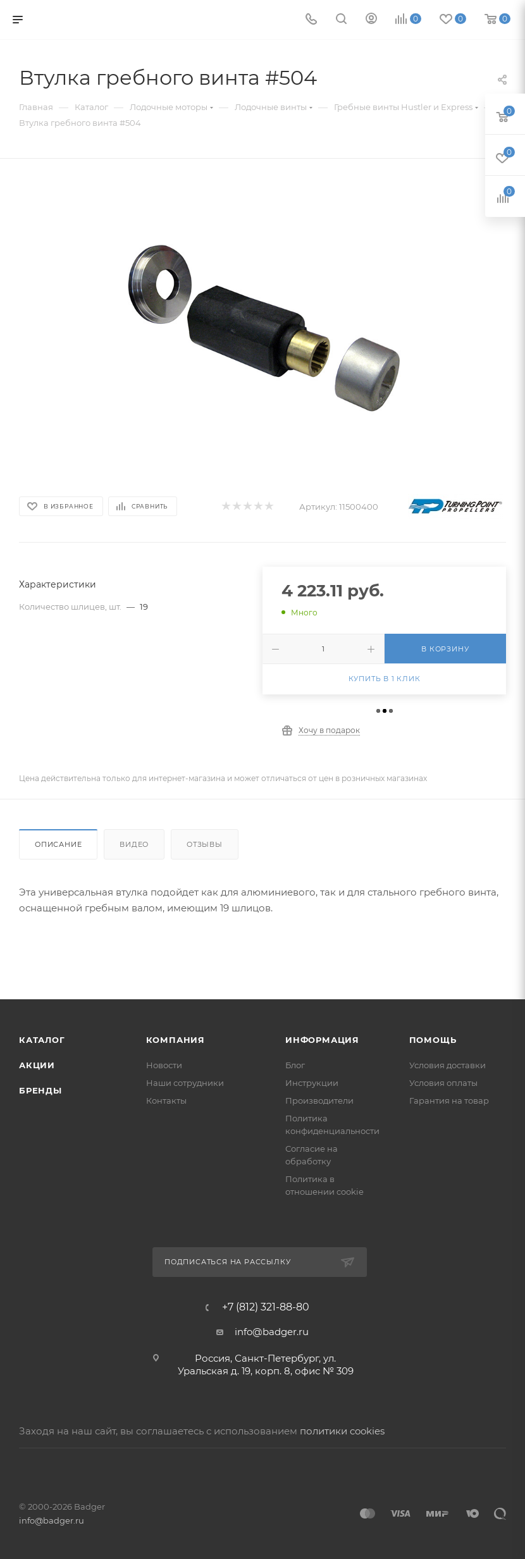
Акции (37, 1065)
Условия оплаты (443, 1083)
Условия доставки (447, 1065)
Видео (134, 844)
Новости (164, 1065)
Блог (295, 1065)
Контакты (166, 1100)
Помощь (433, 1040)
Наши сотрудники (185, 1083)
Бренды (40, 1090)
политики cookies (342, 1431)
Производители (319, 1100)
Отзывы (205, 844)
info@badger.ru (272, 1332)
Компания (175, 1040)
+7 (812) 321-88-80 (265, 1307)
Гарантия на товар (449, 1100)
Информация (322, 1040)
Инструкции (311, 1083)
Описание (58, 844)
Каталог (42, 1040)
